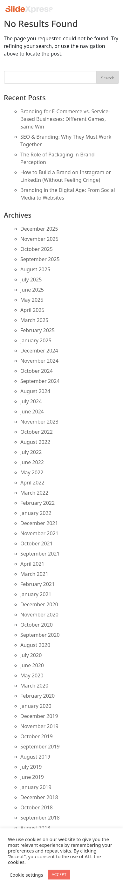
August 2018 (35, 827)
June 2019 (32, 777)
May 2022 (31, 472)
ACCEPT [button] (58, 874)
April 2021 (32, 563)
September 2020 (40, 634)
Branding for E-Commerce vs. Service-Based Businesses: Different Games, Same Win (65, 119)
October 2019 (36, 736)
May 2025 (31, 299)
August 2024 (35, 391)
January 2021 (35, 594)
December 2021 (39, 523)
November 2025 (39, 238)
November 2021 (39, 533)
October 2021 (36, 543)
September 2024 (40, 381)
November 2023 (39, 421)
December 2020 (39, 604)
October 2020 (36, 624)
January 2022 (35, 513)
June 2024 (32, 411)
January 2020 (35, 705)
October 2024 (36, 370)
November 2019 (39, 726)
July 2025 (31, 279)
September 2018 (40, 817)
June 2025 (32, 289)
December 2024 (39, 350)
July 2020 (31, 655)
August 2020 (35, 645)
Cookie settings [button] (26, 875)
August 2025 (35, 269)
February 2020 (37, 695)
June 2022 (32, 462)
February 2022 (37, 502)
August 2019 (35, 756)
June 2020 (32, 665)
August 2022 (35, 441)
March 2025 (34, 320)
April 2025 (32, 309)
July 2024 (31, 401)
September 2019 (40, 746)
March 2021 (34, 573)
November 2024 (39, 360)
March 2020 (34, 685)
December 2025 (39, 228)
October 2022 (36, 431)
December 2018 (39, 797)
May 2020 (31, 675)
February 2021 (37, 584)
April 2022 (32, 482)
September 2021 (40, 553)
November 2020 (39, 614)
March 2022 (34, 492)
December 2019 (39, 716)
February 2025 (37, 330)
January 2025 (35, 340)
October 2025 (36, 249)
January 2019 (35, 787)
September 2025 (40, 259)
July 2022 (31, 452)
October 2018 (36, 807)
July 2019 (31, 766)
